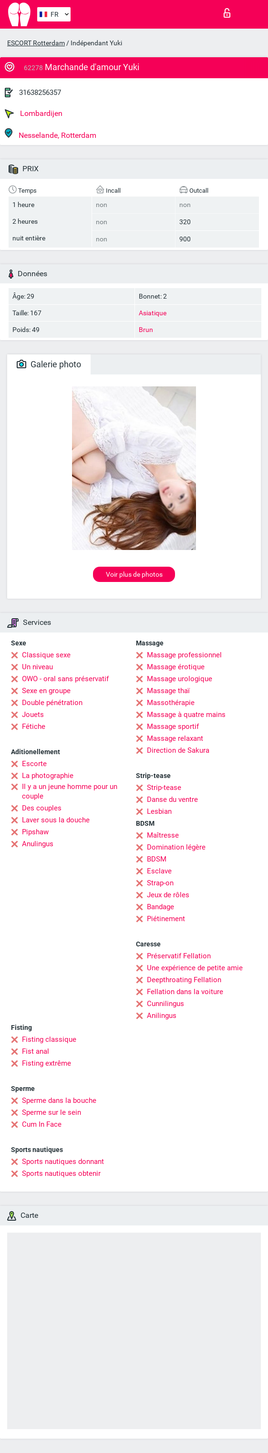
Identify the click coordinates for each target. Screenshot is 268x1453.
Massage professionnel (184, 655)
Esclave (159, 871)
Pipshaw (35, 832)
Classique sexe (46, 655)
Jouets (33, 714)
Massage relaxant (175, 738)
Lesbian (159, 811)
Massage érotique (176, 667)
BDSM (156, 859)
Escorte (34, 763)
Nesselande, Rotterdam (50, 134)
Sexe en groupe (46, 690)
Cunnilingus (165, 1003)
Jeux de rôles (168, 895)
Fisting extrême (46, 1063)
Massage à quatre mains (186, 714)
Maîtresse (163, 835)
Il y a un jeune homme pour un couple (69, 791)
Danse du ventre (172, 799)
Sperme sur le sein (51, 1112)
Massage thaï (168, 690)
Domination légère (176, 847)
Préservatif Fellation (179, 956)
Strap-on (160, 883)
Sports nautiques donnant (63, 1161)
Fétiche (33, 726)
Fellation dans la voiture (185, 991)
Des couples (42, 808)
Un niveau (37, 667)
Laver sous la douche (56, 820)
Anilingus (161, 1015)
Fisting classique (49, 1039)
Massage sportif (173, 726)
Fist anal (35, 1051)
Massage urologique (179, 679)
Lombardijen (33, 113)
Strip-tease (164, 787)
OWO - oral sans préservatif (65, 679)
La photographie (47, 775)
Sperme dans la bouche (59, 1100)
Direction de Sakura (178, 750)
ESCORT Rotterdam (36, 43)
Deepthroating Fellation (184, 980)
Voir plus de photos (134, 574)
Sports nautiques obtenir (61, 1173)
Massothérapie (171, 702)
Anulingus (37, 844)
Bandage (160, 907)
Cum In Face (42, 1124)
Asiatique (152, 313)
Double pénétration (52, 702)
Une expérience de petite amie (195, 968)
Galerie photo (49, 364)
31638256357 (40, 92)
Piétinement (166, 918)
